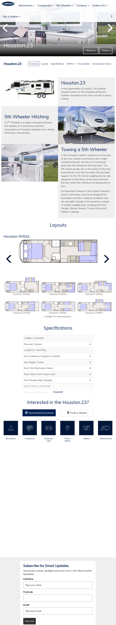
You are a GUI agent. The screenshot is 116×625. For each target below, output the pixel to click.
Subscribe (29, 621)
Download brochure (102, 64)
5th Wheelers (64, 5)
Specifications (57, 64)
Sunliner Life (99, 5)
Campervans (45, 5)
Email (26, 605)
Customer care (48, 439)
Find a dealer (84, 64)
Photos (91, 50)
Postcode (28, 592)
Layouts (44, 64)
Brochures (11, 438)
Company (82, 5)
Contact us (30, 438)
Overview (33, 64)
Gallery (71, 63)
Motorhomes (26, 5)
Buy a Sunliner (11, 16)
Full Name (28, 579)
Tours (106, 50)
